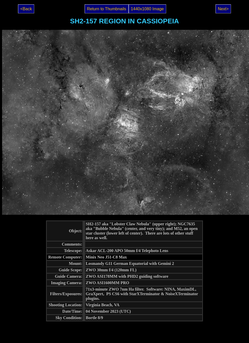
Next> (223, 9)
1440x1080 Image (147, 9)
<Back (26, 9)
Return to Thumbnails (106, 9)
